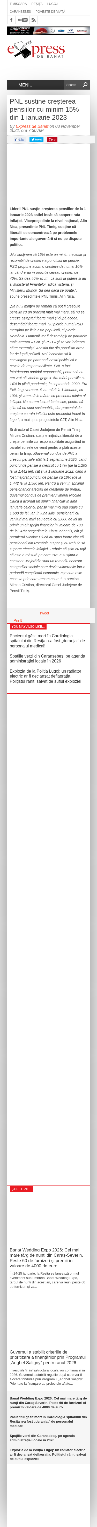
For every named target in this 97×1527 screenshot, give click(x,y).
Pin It (18, 620)
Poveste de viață (50, 12)
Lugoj (52, 4)
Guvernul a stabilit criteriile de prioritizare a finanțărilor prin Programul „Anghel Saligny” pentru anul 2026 (48, 1357)
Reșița (37, 4)
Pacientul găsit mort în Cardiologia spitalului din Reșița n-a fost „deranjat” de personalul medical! (47, 641)
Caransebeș (20, 12)
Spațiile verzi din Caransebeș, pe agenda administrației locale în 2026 (42, 1438)
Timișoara (18, 4)
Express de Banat (32, 126)
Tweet (44, 613)
